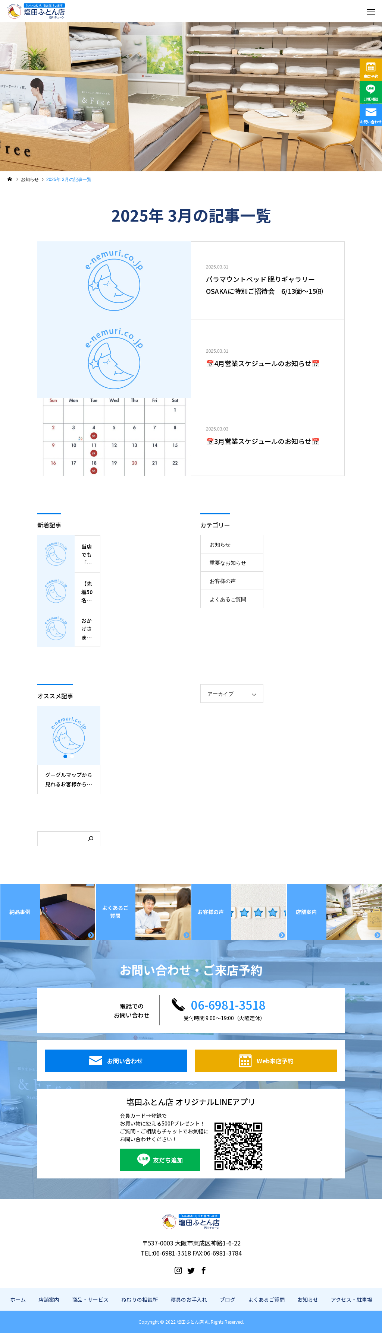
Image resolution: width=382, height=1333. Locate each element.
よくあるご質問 (228, 599)
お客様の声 (223, 581)
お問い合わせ (371, 121)
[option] (68, 750)
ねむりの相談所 (139, 1299)
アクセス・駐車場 (351, 1299)
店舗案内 (48, 1299)
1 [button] (65, 756)
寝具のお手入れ (188, 1299)
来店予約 (371, 76)
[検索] (90, 838)
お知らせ (220, 545)
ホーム (18, 1299)
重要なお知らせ (228, 563)
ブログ (227, 1299)
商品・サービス (90, 1299)
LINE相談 (370, 99)
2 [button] (72, 756)
